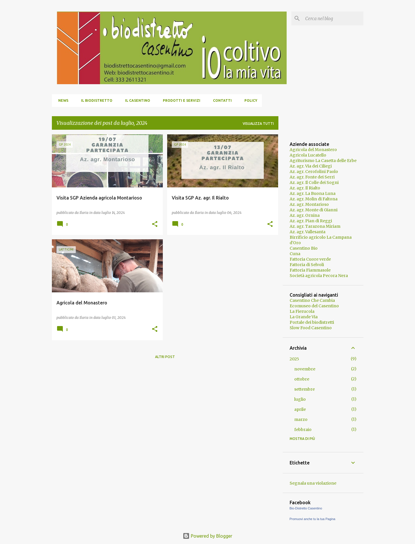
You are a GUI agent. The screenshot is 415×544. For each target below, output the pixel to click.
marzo (301, 419)
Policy (249, 100)
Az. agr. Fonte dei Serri (312, 177)
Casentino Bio (304, 248)
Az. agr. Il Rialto (305, 188)
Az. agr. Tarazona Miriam (315, 226)
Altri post (165, 357)
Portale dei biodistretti (312, 322)
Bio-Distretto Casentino (306, 508)
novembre (304, 369)
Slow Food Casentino (311, 327)
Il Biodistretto (95, 100)
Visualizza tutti (258, 123)
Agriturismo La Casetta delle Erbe (323, 160)
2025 (294, 359)
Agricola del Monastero (313, 149)
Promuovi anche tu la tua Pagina (312, 519)
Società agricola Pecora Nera (319, 275)
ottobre (301, 379)
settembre (304, 389)
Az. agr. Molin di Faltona (313, 199)
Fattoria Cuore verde (310, 259)
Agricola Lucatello (308, 155)
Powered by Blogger (207, 536)
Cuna (295, 253)
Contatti (220, 100)
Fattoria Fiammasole (310, 270)
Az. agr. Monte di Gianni (313, 209)
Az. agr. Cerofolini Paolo (314, 171)
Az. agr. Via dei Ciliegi (311, 166)
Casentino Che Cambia (312, 300)
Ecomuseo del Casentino (314, 305)
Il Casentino (135, 100)
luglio (300, 399)
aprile (300, 409)
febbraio (303, 429)
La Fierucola (302, 311)
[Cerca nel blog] (333, 18)
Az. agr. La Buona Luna (312, 193)
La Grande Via (304, 316)
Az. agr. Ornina (305, 215)
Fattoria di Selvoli (307, 264)
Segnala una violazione (313, 483)
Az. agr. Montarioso (309, 204)
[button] (154, 224)
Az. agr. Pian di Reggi (311, 220)
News (61, 100)
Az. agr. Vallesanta (307, 231)
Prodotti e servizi (180, 100)
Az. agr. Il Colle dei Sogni (314, 182)
